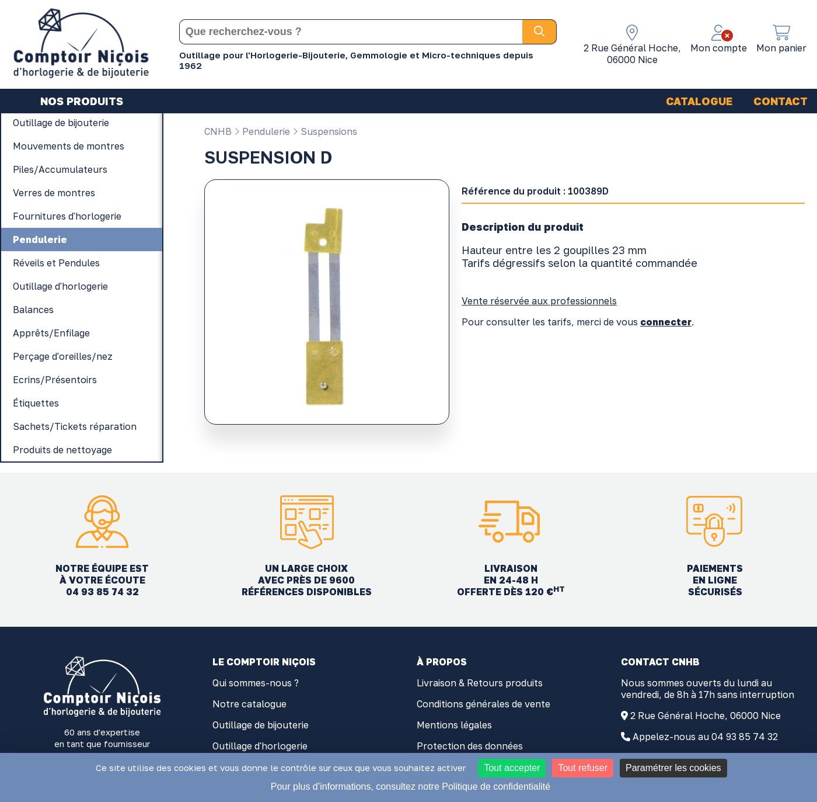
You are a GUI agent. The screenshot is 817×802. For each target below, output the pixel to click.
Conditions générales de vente (483, 704)
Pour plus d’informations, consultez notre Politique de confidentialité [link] (410, 786)
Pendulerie (262, 131)
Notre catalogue (249, 704)
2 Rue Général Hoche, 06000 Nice (705, 715)
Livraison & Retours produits (480, 683)
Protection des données (470, 746)
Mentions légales (454, 725)
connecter (666, 322)
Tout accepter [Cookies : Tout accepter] (512, 768)
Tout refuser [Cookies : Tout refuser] (582, 768)
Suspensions (324, 131)
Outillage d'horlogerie (260, 746)
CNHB (218, 131)
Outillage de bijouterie (260, 725)
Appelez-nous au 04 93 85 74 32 (705, 736)
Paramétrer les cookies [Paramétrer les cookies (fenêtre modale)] (673, 768)
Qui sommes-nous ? (255, 683)
